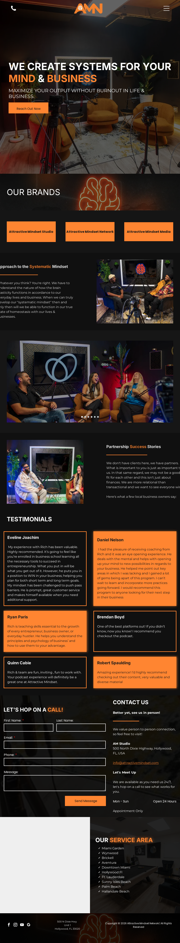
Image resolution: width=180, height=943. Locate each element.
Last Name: (64, 720)
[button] (166, 8)
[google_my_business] (28, 925)
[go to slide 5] (95, 417)
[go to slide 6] (98, 417)
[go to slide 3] (88, 417)
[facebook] (9, 925)
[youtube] (22, 925)
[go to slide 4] (91, 417)
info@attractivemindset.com (136, 763)
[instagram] (15, 925)
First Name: (12, 720)
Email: (8, 737)
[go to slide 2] (85, 417)
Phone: (9, 755)
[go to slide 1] (82, 417)
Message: (11, 772)
